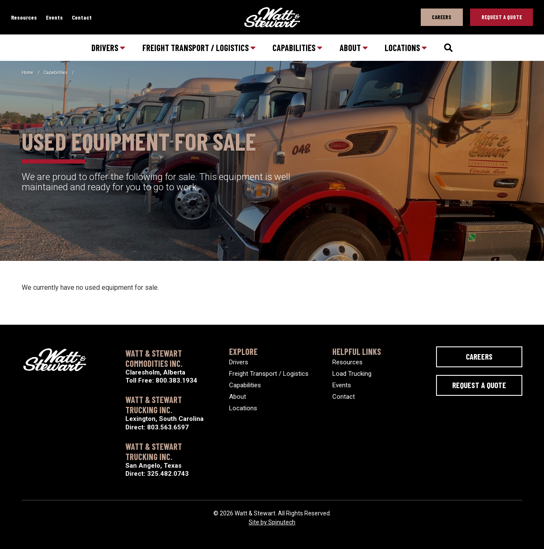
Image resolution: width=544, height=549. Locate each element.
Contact (82, 17)
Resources (24, 17)
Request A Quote (502, 17)
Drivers (108, 48)
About (354, 48)
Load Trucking (351, 373)
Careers (441, 17)
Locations (406, 48)
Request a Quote (479, 385)
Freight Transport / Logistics (199, 48)
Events (54, 17)
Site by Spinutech (272, 522)
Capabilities (297, 48)
